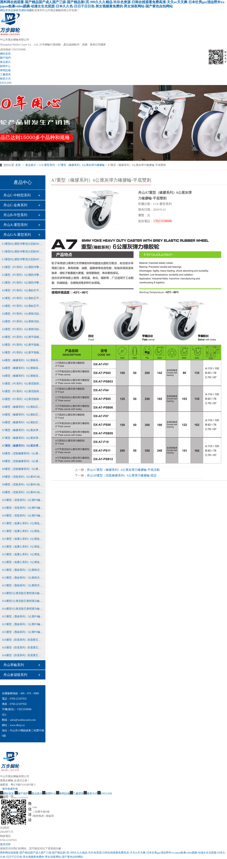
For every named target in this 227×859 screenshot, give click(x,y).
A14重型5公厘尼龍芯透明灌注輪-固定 (23, 593)
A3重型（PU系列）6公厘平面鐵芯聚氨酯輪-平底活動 (23, 344)
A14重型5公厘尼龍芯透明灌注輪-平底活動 (23, 601)
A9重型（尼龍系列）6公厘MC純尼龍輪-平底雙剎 (23, 492)
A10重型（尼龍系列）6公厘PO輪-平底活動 (23, 507)
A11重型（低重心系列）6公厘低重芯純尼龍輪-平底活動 (23, 531)
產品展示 (5, 62)
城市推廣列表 (10, 788)
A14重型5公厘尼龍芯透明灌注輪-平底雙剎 (23, 608)
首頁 (18, 165)
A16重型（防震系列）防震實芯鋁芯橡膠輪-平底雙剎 (23, 655)
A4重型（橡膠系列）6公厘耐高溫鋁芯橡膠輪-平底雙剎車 (23, 375)
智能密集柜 (37, 815)
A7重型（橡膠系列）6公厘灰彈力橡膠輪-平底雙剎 (23, 445)
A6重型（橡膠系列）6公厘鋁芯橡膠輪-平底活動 (23, 414)
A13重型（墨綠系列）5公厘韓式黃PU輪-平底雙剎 (23, 585)
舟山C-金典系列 (15, 205)
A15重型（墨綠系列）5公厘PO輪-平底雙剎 (23, 632)
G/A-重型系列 (47, 165)
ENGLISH (5, 82)
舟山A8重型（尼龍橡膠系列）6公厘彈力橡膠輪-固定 (122, 475)
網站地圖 (26, 10)
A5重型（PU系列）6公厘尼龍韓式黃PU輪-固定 (23, 383)
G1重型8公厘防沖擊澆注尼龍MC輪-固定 (23, 243)
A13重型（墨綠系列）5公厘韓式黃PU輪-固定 (23, 570)
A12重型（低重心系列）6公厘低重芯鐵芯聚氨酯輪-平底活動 (23, 554)
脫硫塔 (50, 815)
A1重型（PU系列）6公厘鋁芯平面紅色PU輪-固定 (23, 290)
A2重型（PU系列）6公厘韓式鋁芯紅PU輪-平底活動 (23, 321)
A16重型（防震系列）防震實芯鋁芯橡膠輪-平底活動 (23, 647)
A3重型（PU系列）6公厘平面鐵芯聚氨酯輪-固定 (23, 337)
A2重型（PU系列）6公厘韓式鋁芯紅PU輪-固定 (23, 313)
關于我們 (5, 57)
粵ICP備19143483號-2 (23, 784)
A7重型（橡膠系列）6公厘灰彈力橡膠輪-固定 (23, 430)
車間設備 (5, 70)
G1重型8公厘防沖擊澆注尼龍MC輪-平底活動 (23, 251)
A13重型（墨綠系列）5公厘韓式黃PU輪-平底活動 (23, 577)
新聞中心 (5, 66)
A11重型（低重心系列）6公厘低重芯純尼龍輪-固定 (23, 523)
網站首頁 (5, 10)
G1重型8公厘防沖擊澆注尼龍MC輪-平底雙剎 (23, 259)
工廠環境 (5, 74)
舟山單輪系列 (13, 665)
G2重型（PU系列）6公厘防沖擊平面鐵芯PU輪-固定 (23, 267)
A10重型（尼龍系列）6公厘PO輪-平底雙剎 (23, 515)
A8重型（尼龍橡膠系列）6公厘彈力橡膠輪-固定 (23, 453)
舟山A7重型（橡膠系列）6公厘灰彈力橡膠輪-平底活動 (123, 469)
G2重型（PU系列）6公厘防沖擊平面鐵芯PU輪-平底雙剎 (23, 282)
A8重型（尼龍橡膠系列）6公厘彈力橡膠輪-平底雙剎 (23, 469)
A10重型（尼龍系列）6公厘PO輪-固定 (23, 500)
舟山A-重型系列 (15, 225)
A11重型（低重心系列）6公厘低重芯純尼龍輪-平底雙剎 (23, 538)
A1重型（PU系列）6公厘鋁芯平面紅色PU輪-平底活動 (23, 298)
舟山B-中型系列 (15, 215)
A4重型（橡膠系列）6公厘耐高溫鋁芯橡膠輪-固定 (23, 360)
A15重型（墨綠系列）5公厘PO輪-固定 (23, 616)
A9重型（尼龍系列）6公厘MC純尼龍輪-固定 (23, 476)
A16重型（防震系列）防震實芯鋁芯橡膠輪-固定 (23, 639)
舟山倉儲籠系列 (15, 675)
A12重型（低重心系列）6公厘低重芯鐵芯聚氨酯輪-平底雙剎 (23, 562)
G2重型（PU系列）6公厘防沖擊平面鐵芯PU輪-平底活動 (23, 274)
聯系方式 (5, 78)
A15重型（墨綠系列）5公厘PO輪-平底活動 (23, 624)
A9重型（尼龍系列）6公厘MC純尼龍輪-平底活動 (23, 484)
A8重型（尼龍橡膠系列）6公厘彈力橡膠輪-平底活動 (23, 461)
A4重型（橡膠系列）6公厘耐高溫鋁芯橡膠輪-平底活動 (23, 368)
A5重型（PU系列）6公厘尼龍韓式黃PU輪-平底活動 (23, 391)
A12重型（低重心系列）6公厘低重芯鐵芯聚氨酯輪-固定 (23, 546)
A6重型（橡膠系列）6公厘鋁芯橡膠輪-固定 (23, 406)
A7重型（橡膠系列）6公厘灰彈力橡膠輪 (81, 165)
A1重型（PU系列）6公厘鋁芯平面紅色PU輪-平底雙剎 (23, 306)
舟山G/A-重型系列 (17, 235)
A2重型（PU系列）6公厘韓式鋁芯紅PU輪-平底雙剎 (23, 329)
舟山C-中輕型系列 (17, 195)
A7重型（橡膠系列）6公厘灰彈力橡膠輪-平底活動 (23, 438)
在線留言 (16, 10)
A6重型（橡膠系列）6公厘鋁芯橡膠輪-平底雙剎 (23, 422)
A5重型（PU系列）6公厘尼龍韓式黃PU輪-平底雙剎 (23, 399)
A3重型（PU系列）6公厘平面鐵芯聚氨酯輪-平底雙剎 (23, 352)
